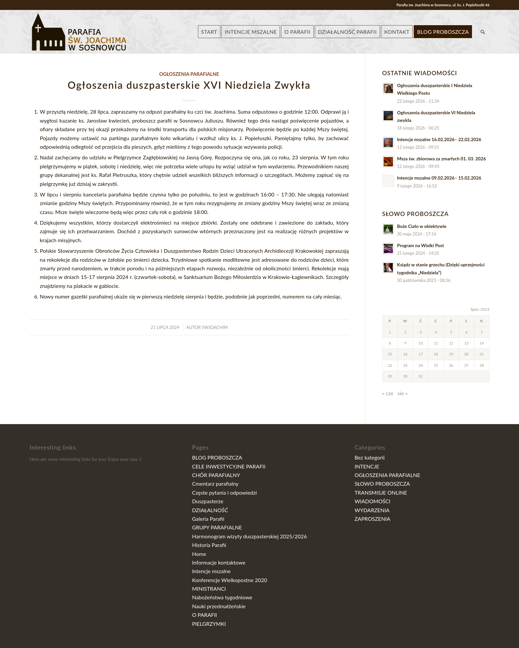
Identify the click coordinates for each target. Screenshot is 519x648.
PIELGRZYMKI (209, 624)
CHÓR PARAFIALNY (216, 475)
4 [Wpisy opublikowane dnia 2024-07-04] (436, 332)
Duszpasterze (207, 501)
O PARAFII (204, 615)
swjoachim (215, 327)
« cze (388, 393)
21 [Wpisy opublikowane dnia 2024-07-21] (482, 354)
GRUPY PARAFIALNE (217, 527)
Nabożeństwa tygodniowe (222, 597)
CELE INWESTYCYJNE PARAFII (228, 466)
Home (199, 554)
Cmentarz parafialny (215, 483)
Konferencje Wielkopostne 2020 (229, 580)
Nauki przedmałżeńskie (219, 606)
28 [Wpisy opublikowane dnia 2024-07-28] (482, 365)
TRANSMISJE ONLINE (380, 492)
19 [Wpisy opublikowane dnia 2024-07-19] (451, 354)
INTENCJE (366, 466)
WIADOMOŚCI (372, 501)
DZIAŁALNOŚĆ (210, 510)
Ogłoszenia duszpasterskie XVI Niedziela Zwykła (189, 85)
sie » (402, 393)
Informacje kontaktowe (218, 562)
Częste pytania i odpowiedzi (224, 492)
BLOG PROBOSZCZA (217, 457)
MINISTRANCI (209, 588)
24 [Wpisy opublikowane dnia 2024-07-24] (421, 365)
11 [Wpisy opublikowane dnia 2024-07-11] (436, 343)
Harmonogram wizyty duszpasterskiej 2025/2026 (249, 536)
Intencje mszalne (211, 571)
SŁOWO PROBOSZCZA (382, 483)
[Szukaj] (482, 31)
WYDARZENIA (372, 510)
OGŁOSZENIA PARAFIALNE (189, 74)
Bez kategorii (369, 457)
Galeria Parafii (208, 518)
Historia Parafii (209, 545)
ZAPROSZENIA (372, 518)
